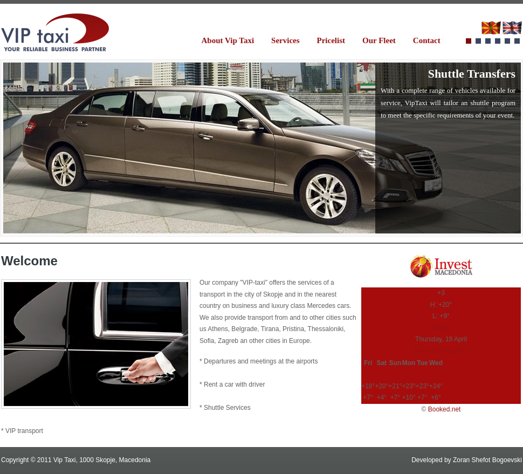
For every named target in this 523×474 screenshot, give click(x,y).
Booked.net (444, 409)
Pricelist (331, 40)
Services (285, 40)
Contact (427, 40)
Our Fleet (379, 40)
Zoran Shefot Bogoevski (487, 460)
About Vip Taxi (228, 40)
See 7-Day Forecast (441, 351)
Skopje (441, 328)
